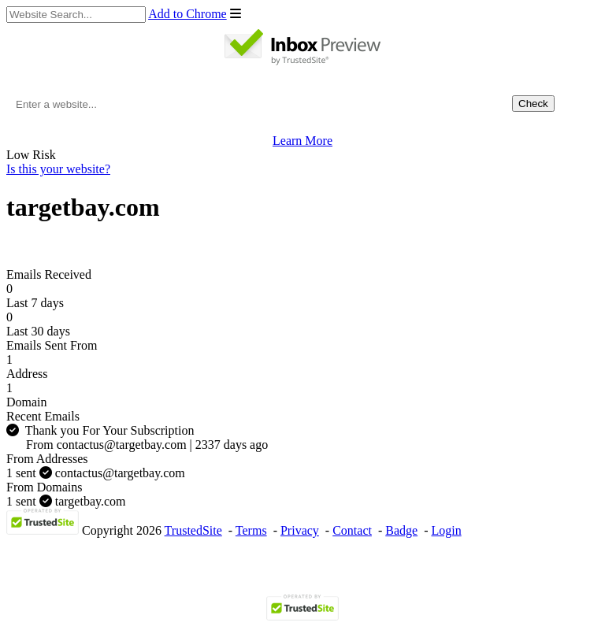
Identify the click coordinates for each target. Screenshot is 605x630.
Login (446, 530)
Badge (401, 530)
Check (533, 103)
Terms (251, 530)
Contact (352, 530)
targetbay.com (66, 501)
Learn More (302, 140)
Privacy (299, 530)
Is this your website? (58, 169)
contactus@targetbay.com (95, 473)
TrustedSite (193, 530)
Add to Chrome (187, 13)
